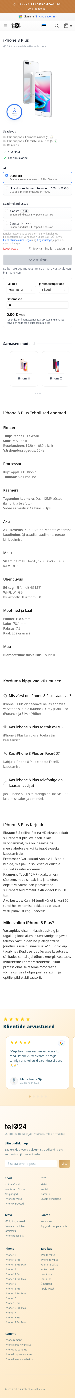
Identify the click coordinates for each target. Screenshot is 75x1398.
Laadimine (47, 1274)
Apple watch (48, 1288)
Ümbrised (46, 1284)
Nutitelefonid (12, 1184)
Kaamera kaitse (49, 1264)
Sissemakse (14, 299)
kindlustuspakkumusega (17, 240)
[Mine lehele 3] (38, 1097)
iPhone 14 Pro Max (15, 1279)
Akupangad (11, 1194)
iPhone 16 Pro (12, 1303)
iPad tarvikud (48, 1255)
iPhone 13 (10, 1255)
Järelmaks (10, 1231)
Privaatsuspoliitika (15, 1226)
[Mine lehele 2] (34, 1097)
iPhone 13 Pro (12, 1259)
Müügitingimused (15, 1221)
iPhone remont (13, 1340)
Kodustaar (46, 1221)
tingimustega (44, 240)
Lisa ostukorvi (37, 259)
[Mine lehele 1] (30, 1097)
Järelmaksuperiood (51, 284)
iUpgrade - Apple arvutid (54, 1226)
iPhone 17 (10, 1312)
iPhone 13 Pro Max (15, 1264)
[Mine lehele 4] (42, 1097)
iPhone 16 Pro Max (15, 1308)
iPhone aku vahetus (16, 1349)
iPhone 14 (10, 1269)
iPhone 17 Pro (12, 1317)
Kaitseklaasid (48, 1269)
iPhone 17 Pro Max (15, 1322)
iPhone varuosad (14, 1203)
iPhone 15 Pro (12, 1288)
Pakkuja (12, 284)
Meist (44, 1184)
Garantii (45, 1194)
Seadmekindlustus (51, 1199)
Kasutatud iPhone (15, 1189)
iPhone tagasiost (14, 1235)
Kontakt (45, 1189)
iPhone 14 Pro (12, 1274)
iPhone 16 (10, 1298)
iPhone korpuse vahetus (18, 1354)
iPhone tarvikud (14, 1199)
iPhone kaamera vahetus (19, 1359)
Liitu (64, 1163)
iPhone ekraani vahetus (18, 1344)
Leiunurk (46, 1279)
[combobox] (21, 289)
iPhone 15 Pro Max (15, 1293)
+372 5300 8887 (46, 16)
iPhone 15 (10, 1284)
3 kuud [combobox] (54, 289)
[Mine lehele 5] (46, 1097)
